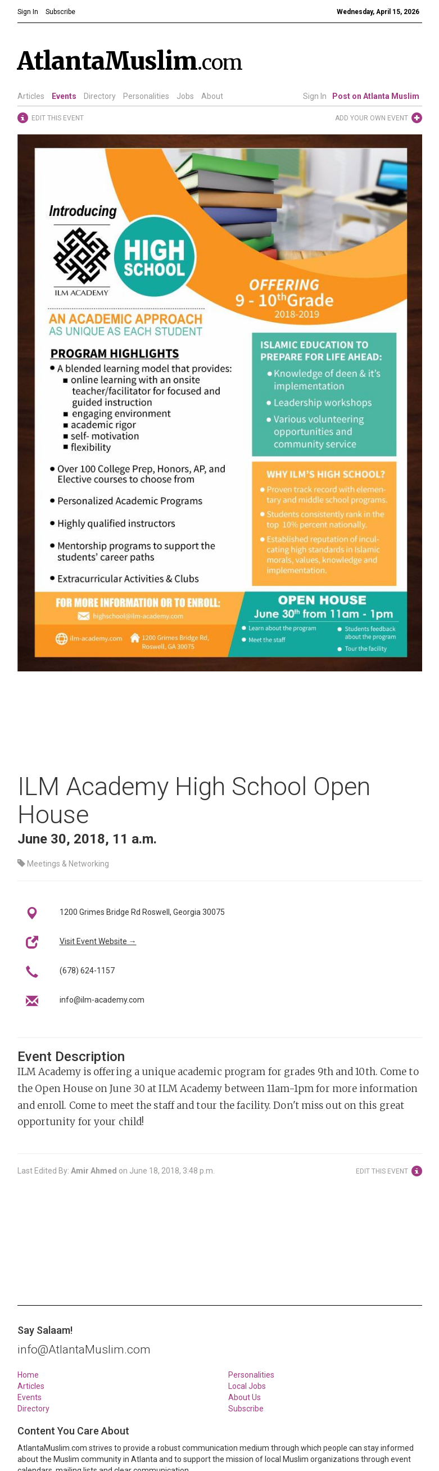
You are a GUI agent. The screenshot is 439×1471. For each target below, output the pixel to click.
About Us (244, 1397)
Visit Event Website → (98, 941)
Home (28, 1374)
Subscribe (246, 1408)
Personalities (146, 96)
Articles (30, 96)
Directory (100, 96)
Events (64, 96)
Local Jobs (247, 1386)
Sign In (315, 96)
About (212, 96)
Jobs (185, 96)
